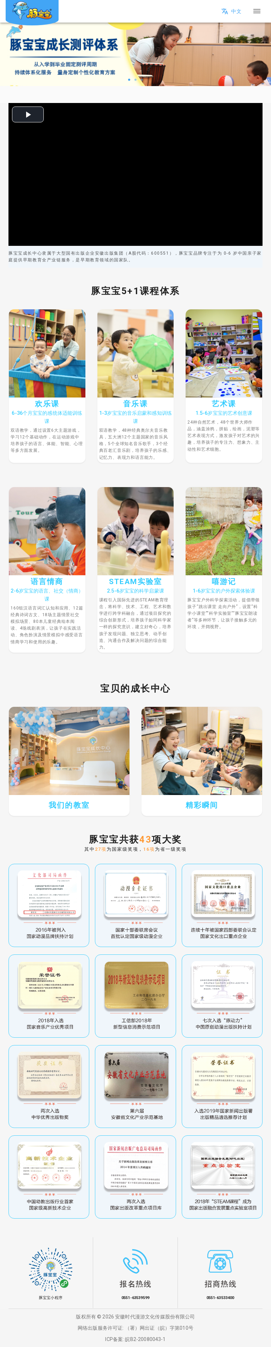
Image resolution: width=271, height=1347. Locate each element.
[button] (135, 11)
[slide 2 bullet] (135, 79)
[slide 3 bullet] (142, 79)
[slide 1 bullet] (129, 79)
